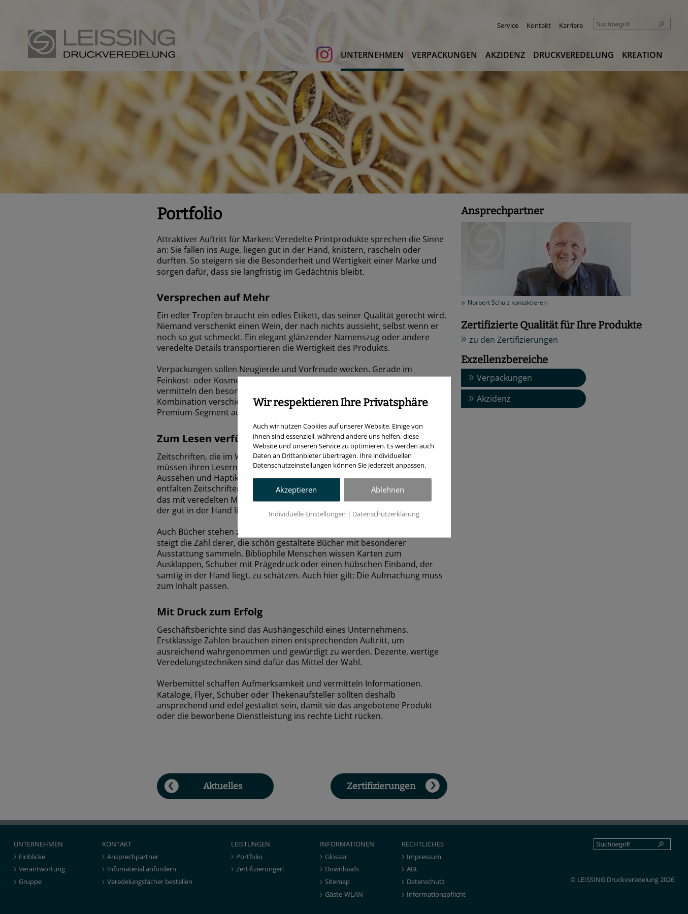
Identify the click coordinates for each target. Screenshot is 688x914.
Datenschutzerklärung (385, 513)
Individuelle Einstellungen (307, 513)
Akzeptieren (296, 489)
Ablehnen (387, 489)
